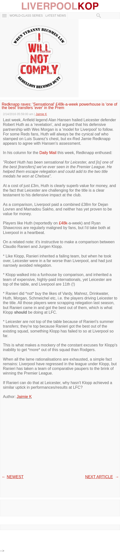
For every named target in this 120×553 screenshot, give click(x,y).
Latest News (55, 15)
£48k (63, 223)
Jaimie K (24, 397)
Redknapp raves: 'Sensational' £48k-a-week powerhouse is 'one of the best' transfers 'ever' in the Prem (59, 106)
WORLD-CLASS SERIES (26, 15)
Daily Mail (48, 153)
